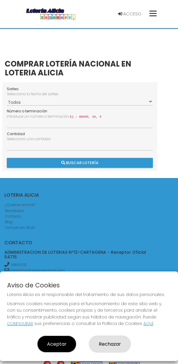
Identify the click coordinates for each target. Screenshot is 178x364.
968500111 (19, 264)
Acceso (129, 14)
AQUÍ (148, 323)
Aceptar (57, 344)
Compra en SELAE (20, 227)
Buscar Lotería (79, 162)
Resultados (14, 210)
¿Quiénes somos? (20, 204)
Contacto (13, 216)
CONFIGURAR (20, 323)
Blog (8, 221)
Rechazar (110, 344)
